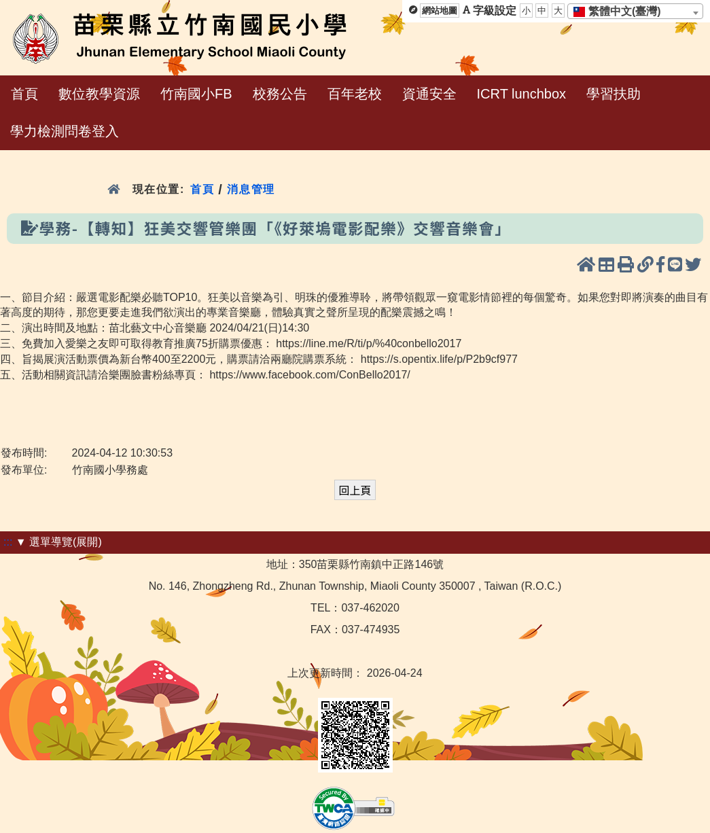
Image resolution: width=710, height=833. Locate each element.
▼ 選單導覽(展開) (59, 542)
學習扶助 (613, 93)
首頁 (24, 93)
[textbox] (621, 11)
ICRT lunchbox (522, 93)
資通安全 (429, 93)
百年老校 (354, 93)
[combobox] (635, 11)
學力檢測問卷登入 (64, 131)
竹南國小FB (196, 93)
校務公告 (280, 93)
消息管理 (251, 189)
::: (7, 542)
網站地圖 (439, 10)
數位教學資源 (99, 93)
